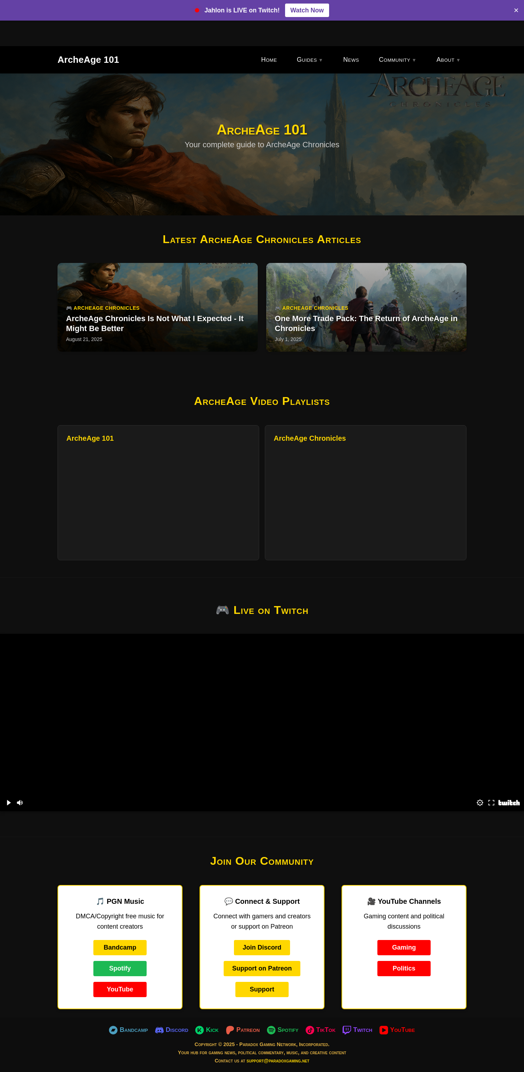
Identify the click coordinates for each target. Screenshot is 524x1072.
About (446, 59)
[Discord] (172, 1030)
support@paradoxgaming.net (278, 1060)
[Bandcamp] (128, 1030)
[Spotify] (283, 1030)
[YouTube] (397, 1030)
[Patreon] (243, 1030)
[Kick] (206, 1030)
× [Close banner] (516, 10)
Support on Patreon (262, 968)
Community (394, 59)
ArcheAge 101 (88, 59)
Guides (307, 59)
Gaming (404, 947)
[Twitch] (357, 1030)
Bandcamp (120, 947)
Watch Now (307, 10)
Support (262, 989)
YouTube (120, 989)
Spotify (120, 968)
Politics (404, 968)
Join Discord (261, 947)
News (351, 59)
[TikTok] (321, 1030)
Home (269, 59)
